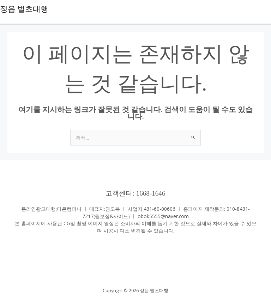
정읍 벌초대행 (24, 9)
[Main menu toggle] (264, 9)
